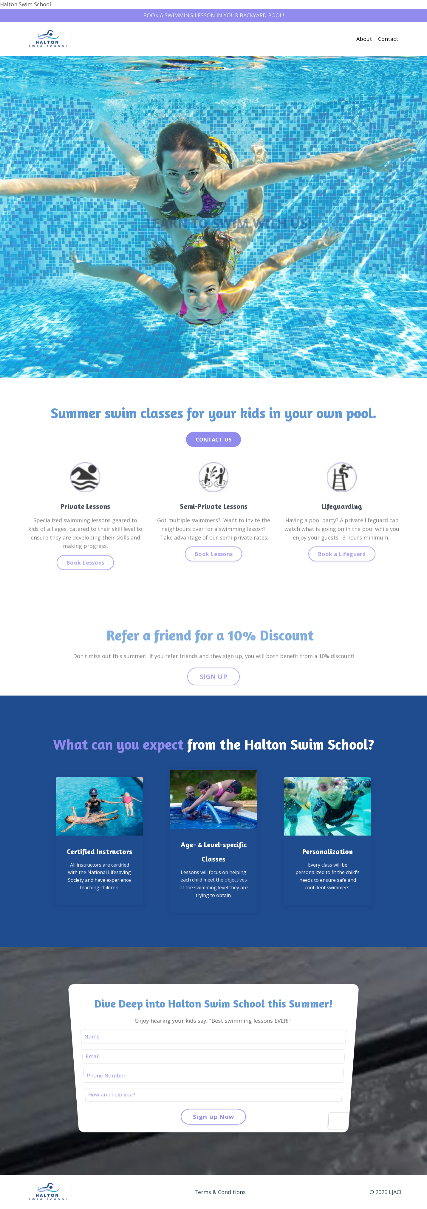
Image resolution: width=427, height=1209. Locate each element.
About (364, 38)
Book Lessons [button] (85, 585)
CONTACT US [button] (214, 439)
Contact (388, 38)
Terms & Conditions (220, 1192)
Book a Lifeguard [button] (342, 576)
